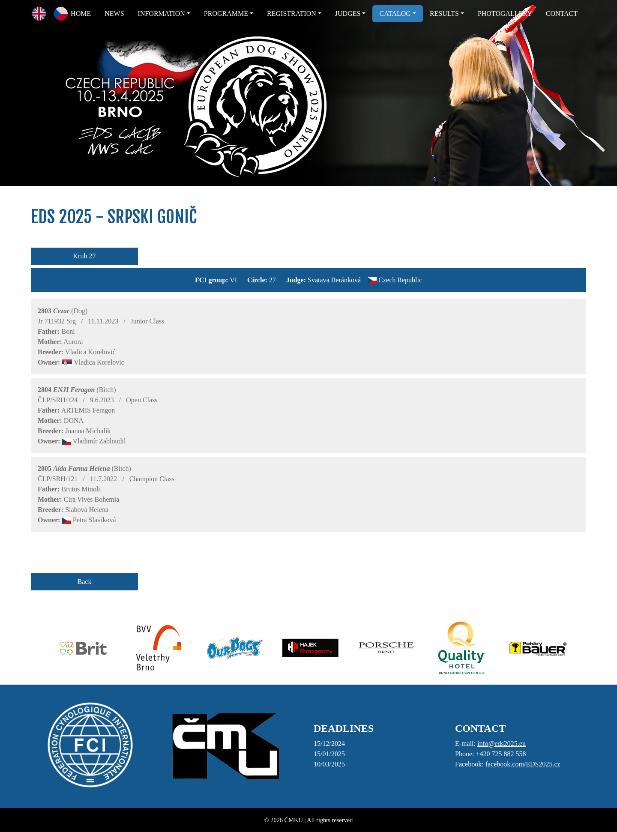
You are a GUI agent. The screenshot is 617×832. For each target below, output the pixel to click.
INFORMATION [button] (161, 13)
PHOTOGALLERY (505, 13)
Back (85, 581)
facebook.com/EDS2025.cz (522, 764)
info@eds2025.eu (501, 743)
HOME (81, 13)
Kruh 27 (84, 256)
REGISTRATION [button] (291, 13)
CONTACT (562, 13)
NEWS (114, 13)
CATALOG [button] (394, 13)
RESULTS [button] (444, 13)
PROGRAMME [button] (226, 13)
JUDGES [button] (348, 13)
